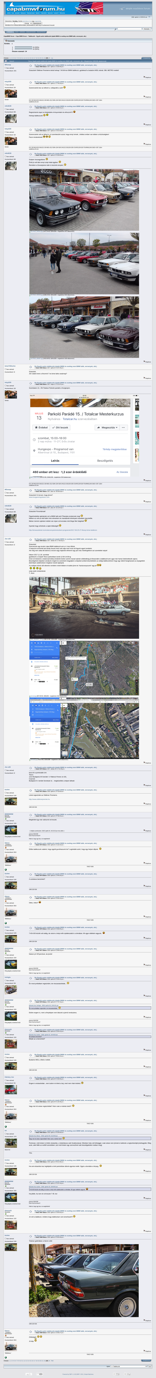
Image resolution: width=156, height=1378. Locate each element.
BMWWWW (9, 814)
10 (21, 58)
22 (44, 58)
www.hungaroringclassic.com (39, 497)
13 (27, 58)
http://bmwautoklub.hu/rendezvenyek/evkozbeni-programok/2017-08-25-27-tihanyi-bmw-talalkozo (63, 530)
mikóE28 (8, 106)
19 (38, 58)
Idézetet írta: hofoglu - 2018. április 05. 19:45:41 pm (43, 1005)
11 (23, 58)
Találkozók (31, 36)
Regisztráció (41, 32)
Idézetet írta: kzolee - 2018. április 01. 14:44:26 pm (43, 1034)
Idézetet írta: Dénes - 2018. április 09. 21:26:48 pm (43, 1136)
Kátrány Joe (9, 1077)
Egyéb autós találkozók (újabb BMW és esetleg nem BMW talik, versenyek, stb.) (61, 36)
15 (30, 58)
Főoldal (10, 32)
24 (49, 58)
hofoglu (8, 977)
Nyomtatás (146, 58)
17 (34, 58)
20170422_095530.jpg (36, 295)
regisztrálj (38, 21)
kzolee (7, 789)
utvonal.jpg (32, 696)
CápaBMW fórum (9, 36)
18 (36, 58)
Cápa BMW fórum (21, 36)
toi (6, 1130)
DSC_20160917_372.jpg (36, 639)
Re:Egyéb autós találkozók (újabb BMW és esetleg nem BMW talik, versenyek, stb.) (65, 65)
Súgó (16, 32)
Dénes (7, 843)
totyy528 (8, 81)
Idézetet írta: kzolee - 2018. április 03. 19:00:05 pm (43, 1186)
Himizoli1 (8, 1029)
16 (33, 58)
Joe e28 (8, 539)
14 (28, 58)
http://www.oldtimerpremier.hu (39, 799)
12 (25, 58)
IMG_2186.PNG (34, 477)
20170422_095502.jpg (36, 231)
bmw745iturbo (10, 366)
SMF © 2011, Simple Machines (85, 1374)
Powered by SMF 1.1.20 (69, 1374)
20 (40, 58)
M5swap (8, 65)
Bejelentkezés (31, 32)
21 (42, 58)
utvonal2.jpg (33, 759)
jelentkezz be (27, 21)
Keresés (22, 32)
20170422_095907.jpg (36, 358)
